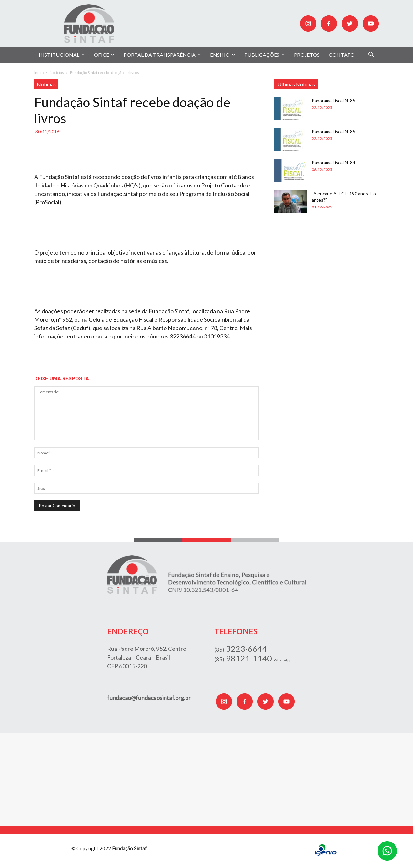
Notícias (57, 72)
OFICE (104, 55)
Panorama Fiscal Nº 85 (333, 100)
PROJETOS (307, 55)
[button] (371, 55)
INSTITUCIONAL (62, 55)
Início (39, 72)
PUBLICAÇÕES (264, 55)
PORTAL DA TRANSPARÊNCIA (162, 55)
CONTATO (342, 55)
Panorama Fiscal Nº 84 (333, 162)
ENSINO (222, 55)
